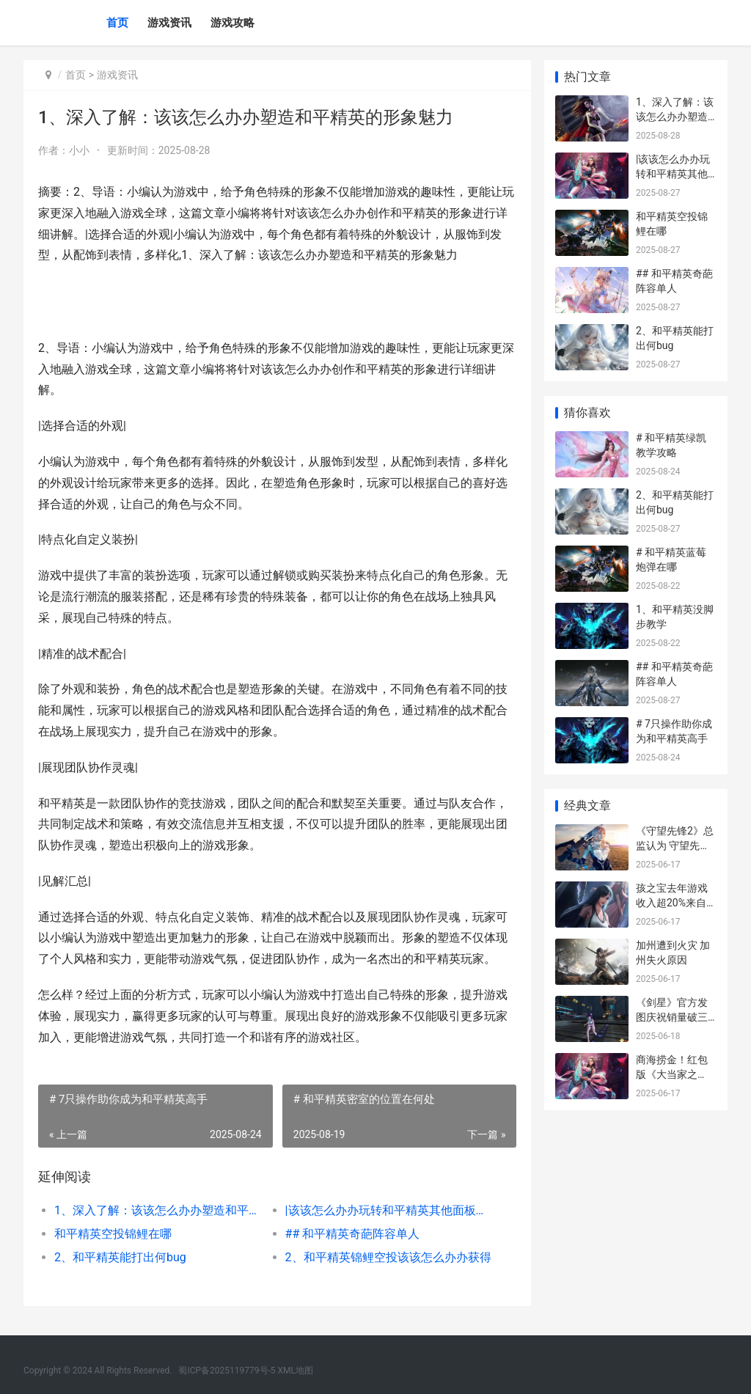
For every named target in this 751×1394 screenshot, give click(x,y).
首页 (117, 22)
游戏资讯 (169, 22)
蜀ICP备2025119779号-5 (226, 1370)
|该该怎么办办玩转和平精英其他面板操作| (387, 1210)
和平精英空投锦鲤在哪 (113, 1234)
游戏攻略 (232, 22)
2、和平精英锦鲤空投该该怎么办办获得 (387, 1257)
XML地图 (295, 1370)
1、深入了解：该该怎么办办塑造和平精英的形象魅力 (157, 1210)
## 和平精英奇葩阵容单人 (351, 1234)
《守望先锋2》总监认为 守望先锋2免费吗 (676, 845)
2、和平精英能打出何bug (120, 1257)
